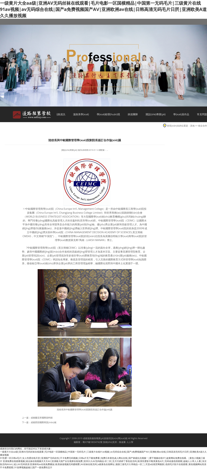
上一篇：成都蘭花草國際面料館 (37, 417)
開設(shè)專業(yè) (155, 114)
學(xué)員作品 (181, 114)
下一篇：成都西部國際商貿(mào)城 (39, 422)
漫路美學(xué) (81, 114)
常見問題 (202, 114)
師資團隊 (133, 114)
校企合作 (202, 125)
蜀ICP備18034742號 (92, 442)
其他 (192, 125)
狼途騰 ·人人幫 (126, 442)
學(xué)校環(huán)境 (108, 114)
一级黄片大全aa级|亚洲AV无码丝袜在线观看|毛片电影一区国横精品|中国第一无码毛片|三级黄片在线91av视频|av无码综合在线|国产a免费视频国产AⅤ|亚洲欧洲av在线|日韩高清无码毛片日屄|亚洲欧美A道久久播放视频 (103, 9)
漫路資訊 (60, 114)
